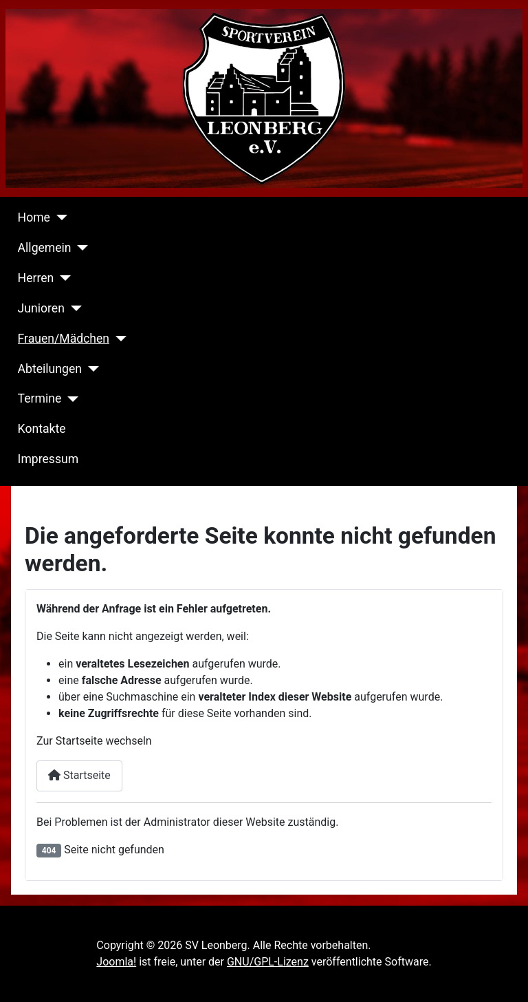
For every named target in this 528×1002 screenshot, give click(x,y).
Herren (36, 278)
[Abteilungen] (90, 369)
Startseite (79, 775)
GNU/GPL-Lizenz (268, 961)
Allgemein (45, 248)
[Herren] (62, 278)
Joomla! (116, 961)
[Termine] (69, 399)
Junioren (41, 308)
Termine (40, 398)
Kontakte (42, 429)
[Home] (58, 217)
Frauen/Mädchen (64, 338)
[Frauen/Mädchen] (117, 338)
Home (34, 217)
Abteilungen (50, 369)
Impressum (48, 459)
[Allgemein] (80, 247)
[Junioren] (73, 308)
